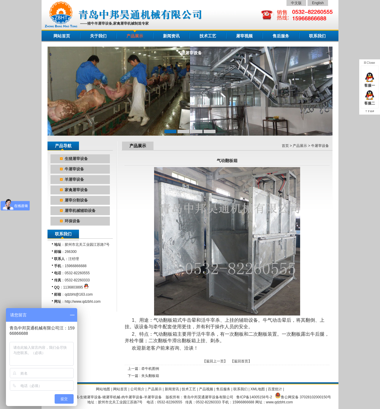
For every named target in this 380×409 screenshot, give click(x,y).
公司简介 (137, 389)
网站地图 (103, 389)
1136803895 (76, 287)
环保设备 (72, 221)
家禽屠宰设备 (76, 190)
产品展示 (134, 36)
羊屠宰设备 (74, 179)
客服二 (369, 101)
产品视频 (206, 389)
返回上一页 (215, 361)
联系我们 (317, 36)
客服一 (369, 83)
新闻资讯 (171, 36)
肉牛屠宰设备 (132, 397)
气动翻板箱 (165, 334)
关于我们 (98, 36)
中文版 (296, 3)
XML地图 (258, 389)
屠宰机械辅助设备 (80, 210)
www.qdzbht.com (279, 402)
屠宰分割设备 (76, 200)
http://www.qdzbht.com (83, 301)
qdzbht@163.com (79, 294)
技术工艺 (208, 36)
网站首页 (61, 36)
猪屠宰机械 (111, 397)
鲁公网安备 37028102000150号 (306, 397)
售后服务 (281, 36)
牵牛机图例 (150, 369)
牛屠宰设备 (74, 169)
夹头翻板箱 (150, 376)
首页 (285, 146)
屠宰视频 (244, 36)
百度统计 (275, 389)
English (318, 3)
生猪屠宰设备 (76, 158)
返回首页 (241, 361)
